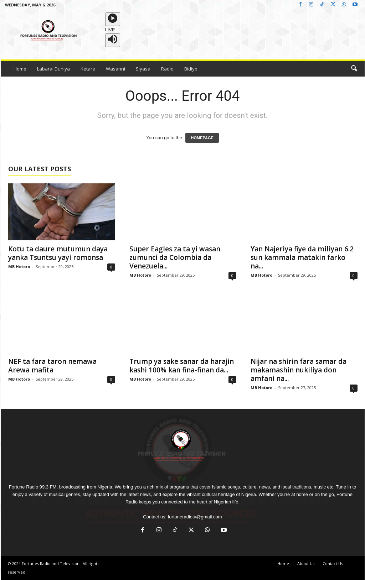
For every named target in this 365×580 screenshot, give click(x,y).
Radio (167, 69)
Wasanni (115, 69)
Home (20, 69)
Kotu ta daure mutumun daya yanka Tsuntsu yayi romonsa (58, 253)
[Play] (112, 19)
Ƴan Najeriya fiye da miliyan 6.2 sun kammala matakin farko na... (302, 257)
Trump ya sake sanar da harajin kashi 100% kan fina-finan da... (181, 366)
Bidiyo (190, 69)
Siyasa (143, 69)
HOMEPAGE (202, 138)
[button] (354, 69)
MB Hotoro (19, 266)
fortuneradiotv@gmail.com (195, 516)
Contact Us (333, 563)
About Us (305, 563)
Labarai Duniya (53, 69)
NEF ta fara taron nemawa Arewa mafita (52, 366)
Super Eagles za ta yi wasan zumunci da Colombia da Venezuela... (174, 257)
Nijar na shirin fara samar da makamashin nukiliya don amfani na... (298, 370)
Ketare (88, 69)
